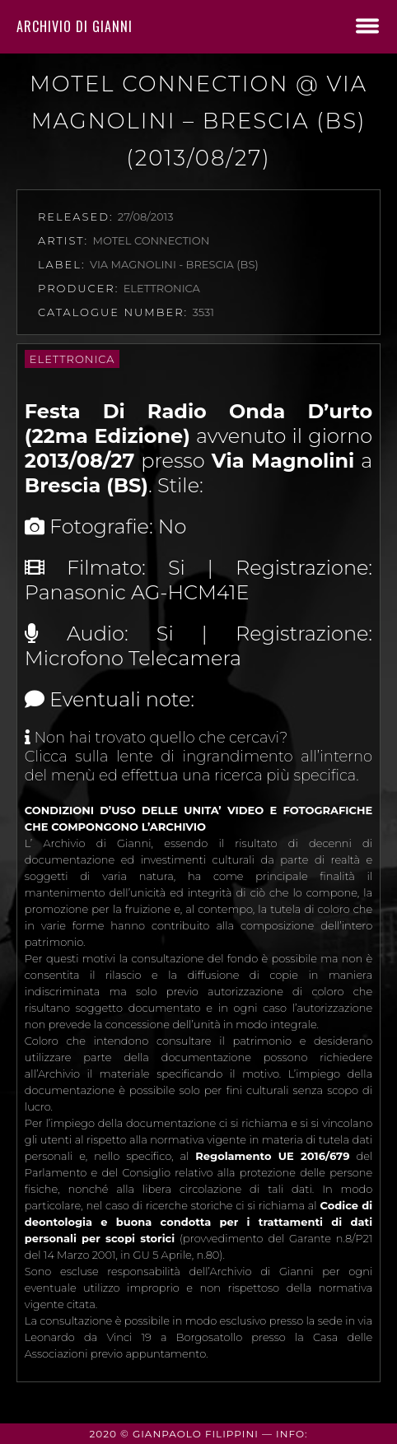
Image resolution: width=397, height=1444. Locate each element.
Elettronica (72, 359)
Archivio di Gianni (74, 26)
